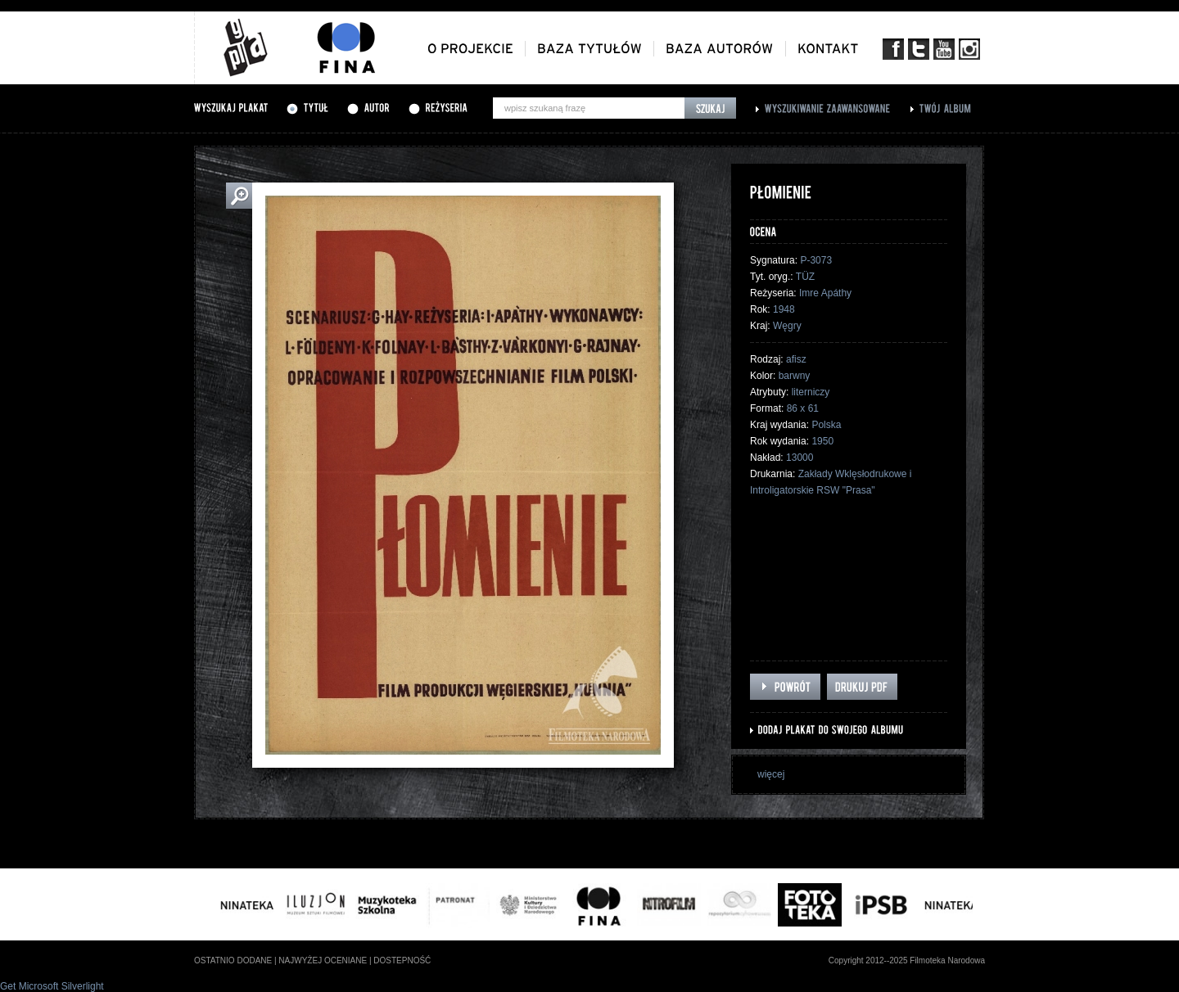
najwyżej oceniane (322, 960)
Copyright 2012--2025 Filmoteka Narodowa (907, 960)
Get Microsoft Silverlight (52, 986)
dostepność (402, 960)
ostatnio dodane (233, 960)
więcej (770, 774)
